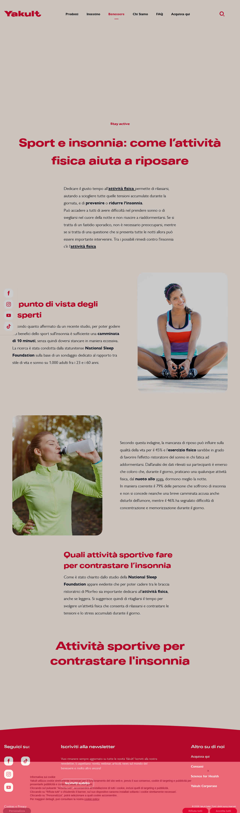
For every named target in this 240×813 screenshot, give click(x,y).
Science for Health (205, 776)
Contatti (197, 767)
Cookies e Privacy (15, 806)
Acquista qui (200, 757)
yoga (159, 478)
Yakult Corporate (204, 786)
